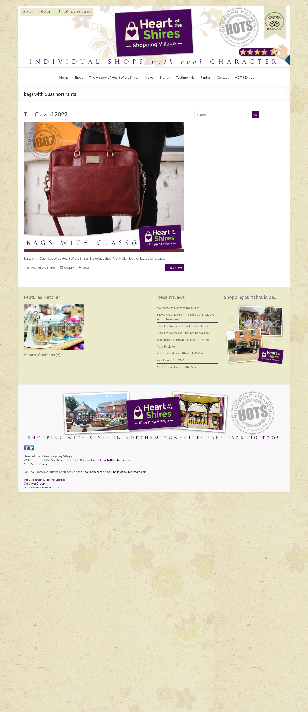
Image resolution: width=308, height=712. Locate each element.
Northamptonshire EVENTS (46, 487)
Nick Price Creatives (55, 479)
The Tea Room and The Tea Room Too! (183, 333)
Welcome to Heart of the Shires (178, 308)
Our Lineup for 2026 (170, 360)
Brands (164, 77)
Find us (205, 77)
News (149, 77)
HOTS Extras (244, 77)
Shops (78, 77)
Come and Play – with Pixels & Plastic (182, 353)
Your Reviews (166, 346)
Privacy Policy (30, 464)
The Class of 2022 (45, 114)
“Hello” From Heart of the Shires (178, 367)
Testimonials (185, 77)
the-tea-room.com (90, 471)
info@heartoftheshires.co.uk (112, 460)
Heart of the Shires (42, 267)
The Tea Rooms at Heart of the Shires (182, 326)
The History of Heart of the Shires (114, 77)
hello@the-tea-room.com (130, 471)
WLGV (27, 487)
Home (63, 77)
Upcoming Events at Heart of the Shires (183, 339)
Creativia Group (34, 483)
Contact (223, 77)
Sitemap (43, 464)
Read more (174, 267)
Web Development (33, 479)
